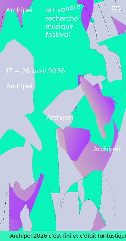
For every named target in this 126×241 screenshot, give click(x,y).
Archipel (19, 10)
